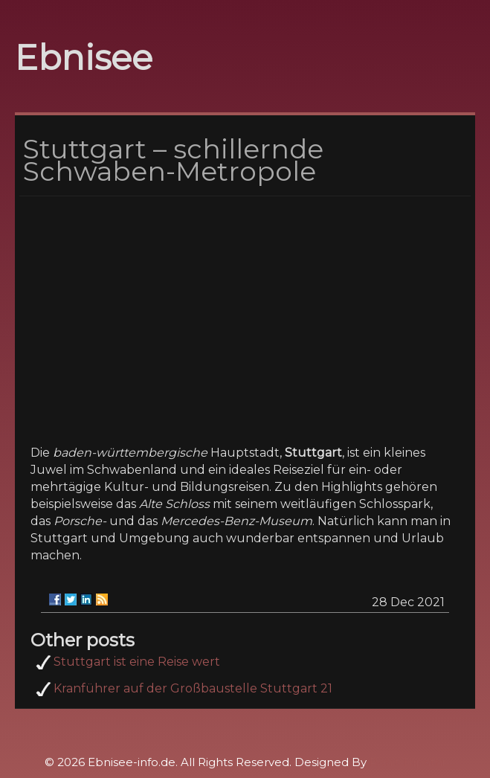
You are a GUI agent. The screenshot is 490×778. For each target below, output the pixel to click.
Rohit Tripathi (407, 762)
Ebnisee (83, 57)
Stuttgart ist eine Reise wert (137, 662)
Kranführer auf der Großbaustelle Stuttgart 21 (193, 688)
